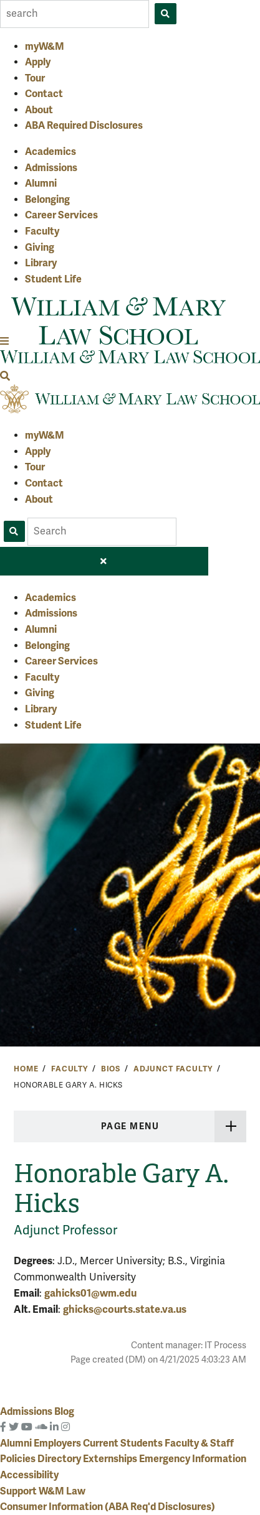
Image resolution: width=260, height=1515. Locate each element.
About (39, 110)
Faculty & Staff (199, 1443)
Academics (50, 152)
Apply (38, 62)
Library (41, 263)
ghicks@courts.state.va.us (124, 1309)
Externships (111, 1459)
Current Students (124, 1443)
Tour (35, 78)
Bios (110, 1069)
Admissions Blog (37, 1411)
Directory (60, 1459)
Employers (58, 1443)
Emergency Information (192, 1459)
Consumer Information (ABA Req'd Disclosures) (107, 1507)
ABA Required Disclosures (84, 125)
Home (26, 1069)
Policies (18, 1459)
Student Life (53, 279)
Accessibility (29, 1475)
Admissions (51, 168)
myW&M (44, 46)
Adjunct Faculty (173, 1069)
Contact (44, 94)
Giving (39, 247)
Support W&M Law (42, 1491)
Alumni (41, 183)
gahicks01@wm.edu (90, 1293)
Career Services (61, 215)
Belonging (47, 199)
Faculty (42, 231)
